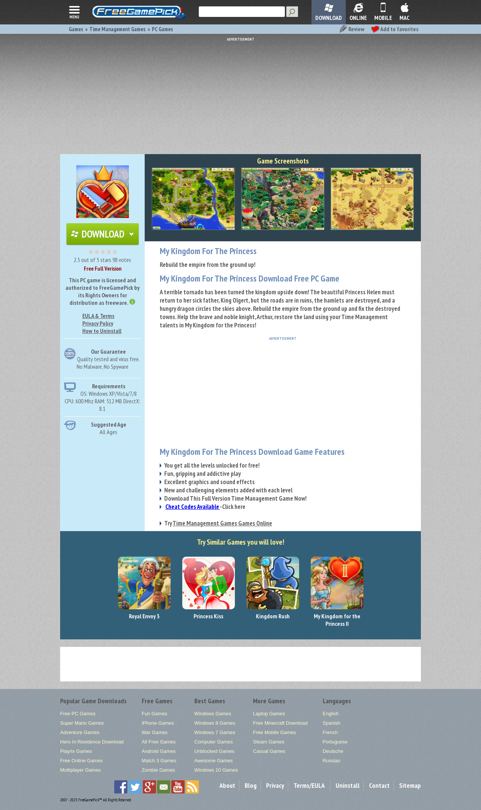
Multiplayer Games (80, 770)
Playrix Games (76, 751)
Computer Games (213, 742)
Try (218, 523)
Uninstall (348, 785)
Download (103, 233)
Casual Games (269, 751)
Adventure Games (80, 732)
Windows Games (212, 713)
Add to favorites (394, 29)
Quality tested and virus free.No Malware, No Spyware (108, 362)
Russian (331, 760)
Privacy (275, 785)
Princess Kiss (208, 616)
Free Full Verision (102, 268)
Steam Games (268, 742)
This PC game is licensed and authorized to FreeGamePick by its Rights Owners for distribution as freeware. (102, 291)
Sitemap (410, 785)
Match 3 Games (159, 760)
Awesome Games (213, 760)
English (331, 713)
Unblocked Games (214, 751)
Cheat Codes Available (192, 507)
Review (352, 29)
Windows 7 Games (214, 732)
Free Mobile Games (274, 732)
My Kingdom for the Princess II (337, 619)
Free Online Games (81, 760)
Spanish (331, 723)
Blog (251, 785)
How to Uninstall (101, 331)
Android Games (158, 751)
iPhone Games (158, 723)
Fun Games (154, 713)
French (330, 732)
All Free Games (158, 742)
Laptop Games (269, 713)
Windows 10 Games (216, 770)
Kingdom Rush (273, 616)
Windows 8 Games (214, 723)
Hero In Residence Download (92, 742)
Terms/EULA (309, 785)
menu (74, 12)
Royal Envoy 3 (144, 616)
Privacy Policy (97, 323)
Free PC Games (77, 713)
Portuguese (335, 742)
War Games (155, 732)
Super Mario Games (82, 723)
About (227, 785)
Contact (379, 785)
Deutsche (333, 751)
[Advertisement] (240, 94)
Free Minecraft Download (280, 723)
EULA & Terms (98, 315)
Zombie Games (158, 770)
